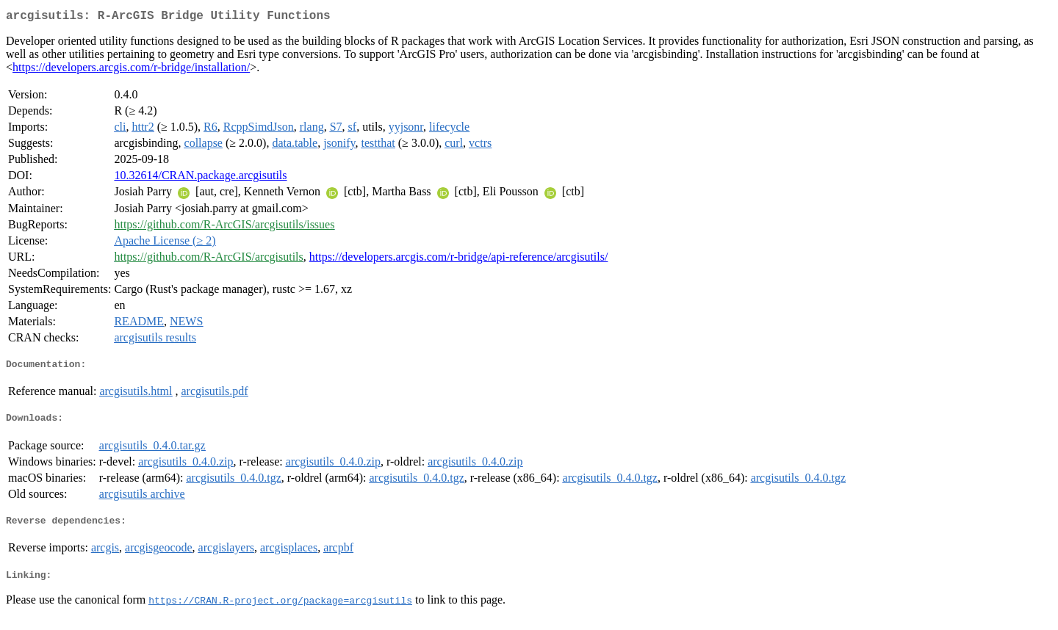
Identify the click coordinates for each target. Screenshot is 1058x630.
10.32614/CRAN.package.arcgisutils (200, 178)
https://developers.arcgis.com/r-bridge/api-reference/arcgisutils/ (458, 259)
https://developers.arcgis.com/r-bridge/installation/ (131, 70)
